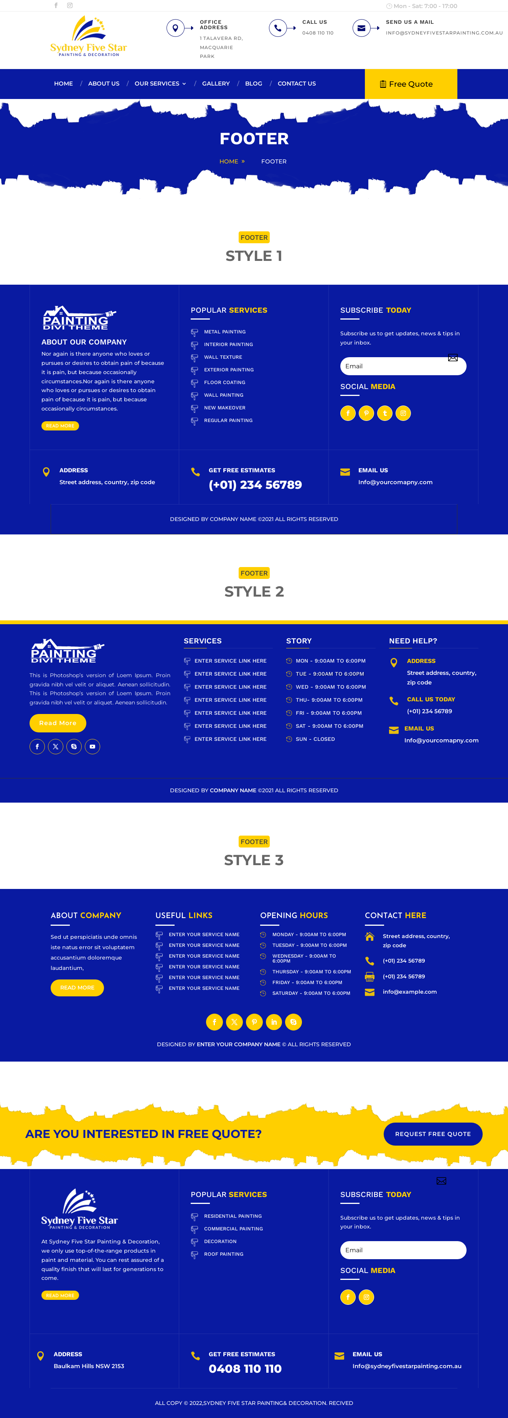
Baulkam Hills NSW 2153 (89, 1366)
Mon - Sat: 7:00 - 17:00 (425, 6)
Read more (77, 987)
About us (103, 83)
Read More (60, 426)
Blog (253, 83)
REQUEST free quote (433, 1134)
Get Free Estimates (242, 1354)
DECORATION (220, 1241)
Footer (274, 161)
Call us (314, 22)
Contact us (297, 83)
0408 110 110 (245, 1369)
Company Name (234, 519)
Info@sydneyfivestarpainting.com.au (407, 1366)
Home (63, 83)
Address (68, 1354)
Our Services (157, 83)
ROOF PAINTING (223, 1254)
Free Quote (411, 84)
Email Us (367, 1354)
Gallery (216, 83)
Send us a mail (410, 22)
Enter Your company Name (239, 1044)
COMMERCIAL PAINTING (233, 1229)
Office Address (214, 24)
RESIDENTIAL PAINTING (233, 1216)
